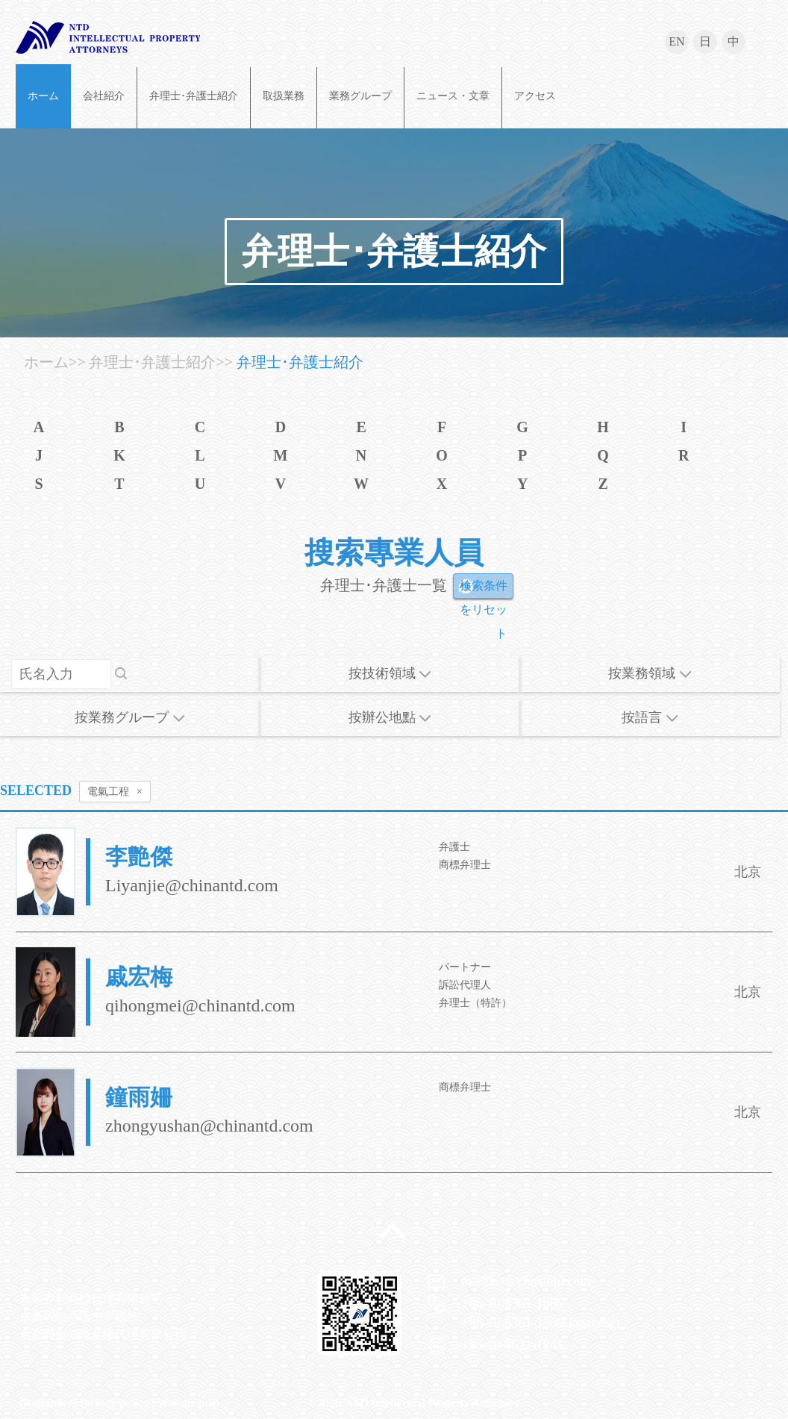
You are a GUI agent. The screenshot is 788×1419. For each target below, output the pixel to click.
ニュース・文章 (453, 96)
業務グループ (360, 96)
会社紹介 (104, 96)
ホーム (43, 96)
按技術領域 (390, 673)
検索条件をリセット (483, 589)
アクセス (535, 96)
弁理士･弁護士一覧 (383, 585)
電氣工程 (115, 792)
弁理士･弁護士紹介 (193, 96)
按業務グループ (130, 717)
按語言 (650, 717)
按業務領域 (650, 673)
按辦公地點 (390, 717)
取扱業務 (283, 96)
